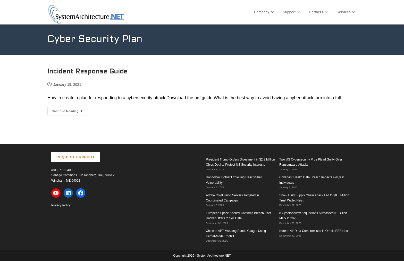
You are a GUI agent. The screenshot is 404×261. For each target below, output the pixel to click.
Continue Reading (69, 112)
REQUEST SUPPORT (75, 157)
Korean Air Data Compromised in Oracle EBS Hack (314, 231)
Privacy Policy (61, 205)
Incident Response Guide (87, 72)
